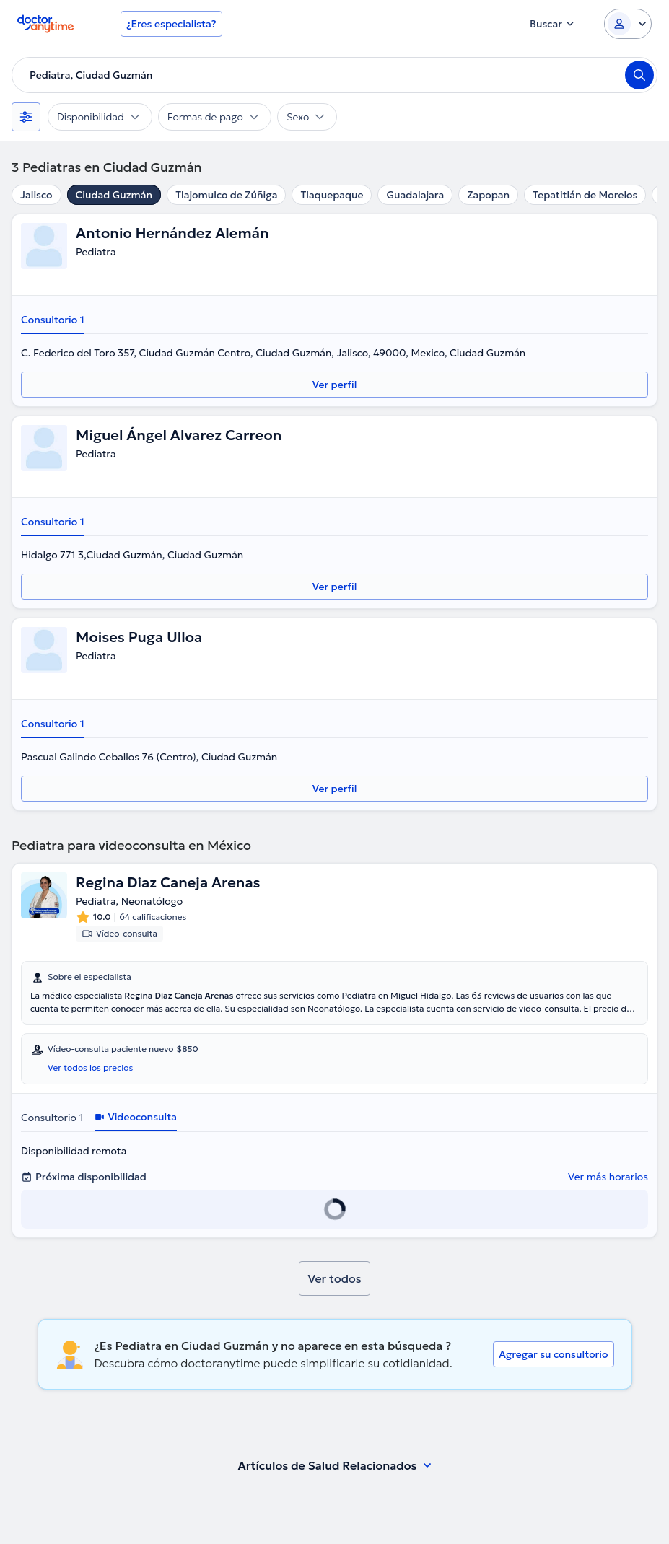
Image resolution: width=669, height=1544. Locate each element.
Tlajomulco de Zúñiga (226, 194)
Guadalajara (415, 194)
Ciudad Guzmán (114, 194)
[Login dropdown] (628, 24)
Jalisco (36, 194)
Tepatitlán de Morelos (585, 194)
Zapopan (488, 194)
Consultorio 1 (52, 319)
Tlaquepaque (331, 194)
